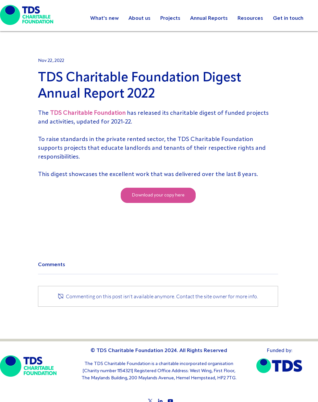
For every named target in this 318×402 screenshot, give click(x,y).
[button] (209, 18)
